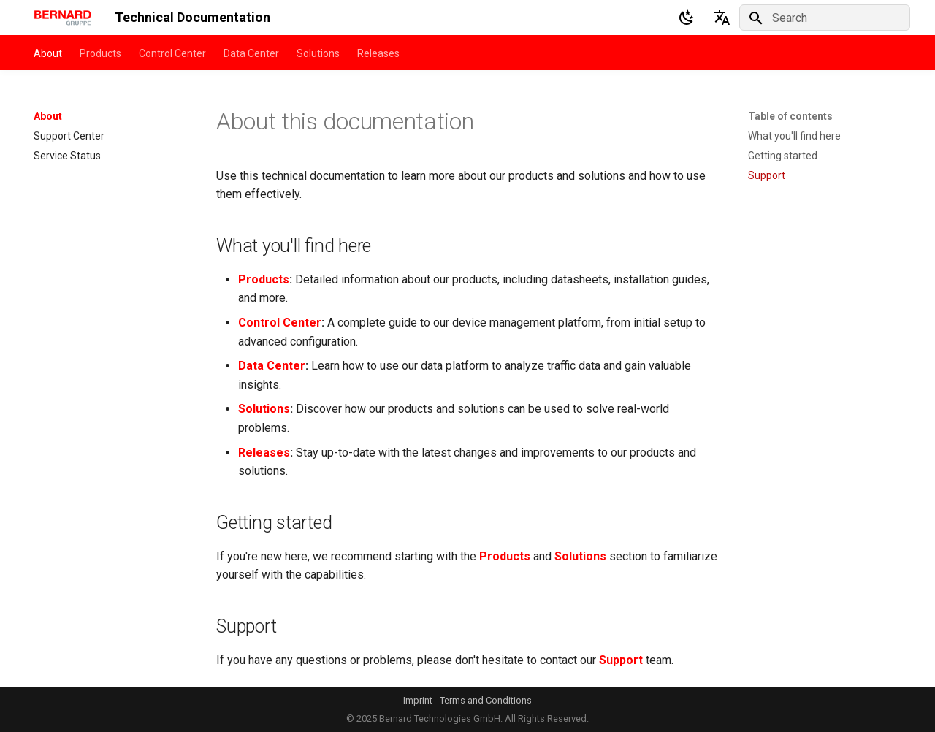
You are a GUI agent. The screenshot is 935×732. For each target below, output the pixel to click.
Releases (378, 53)
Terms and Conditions (486, 700)
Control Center (172, 53)
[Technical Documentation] (62, 17)
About (48, 53)
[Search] (824, 17)
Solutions (318, 53)
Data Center (251, 53)
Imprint (417, 700)
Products (100, 53)
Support (621, 660)
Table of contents (790, 116)
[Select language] (721, 17)
